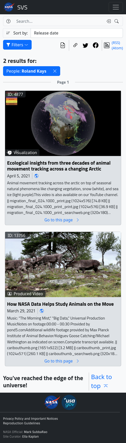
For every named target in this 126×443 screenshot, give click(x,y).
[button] (54, 71)
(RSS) (116, 42)
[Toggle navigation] (116, 7)
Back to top (101, 381)
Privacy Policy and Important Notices (30, 419)
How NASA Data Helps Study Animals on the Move (60, 304)
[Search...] (58, 21)
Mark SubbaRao (35, 432)
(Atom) (117, 48)
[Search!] (117, 21)
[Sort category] (77, 33)
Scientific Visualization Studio (22, 7)
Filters (17, 45)
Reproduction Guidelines (21, 423)
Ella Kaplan (30, 437)
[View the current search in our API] (63, 45)
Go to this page (62, 220)
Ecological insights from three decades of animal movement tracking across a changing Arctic (59, 166)
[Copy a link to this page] (75, 45)
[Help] (8, 21)
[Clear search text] (108, 21)
